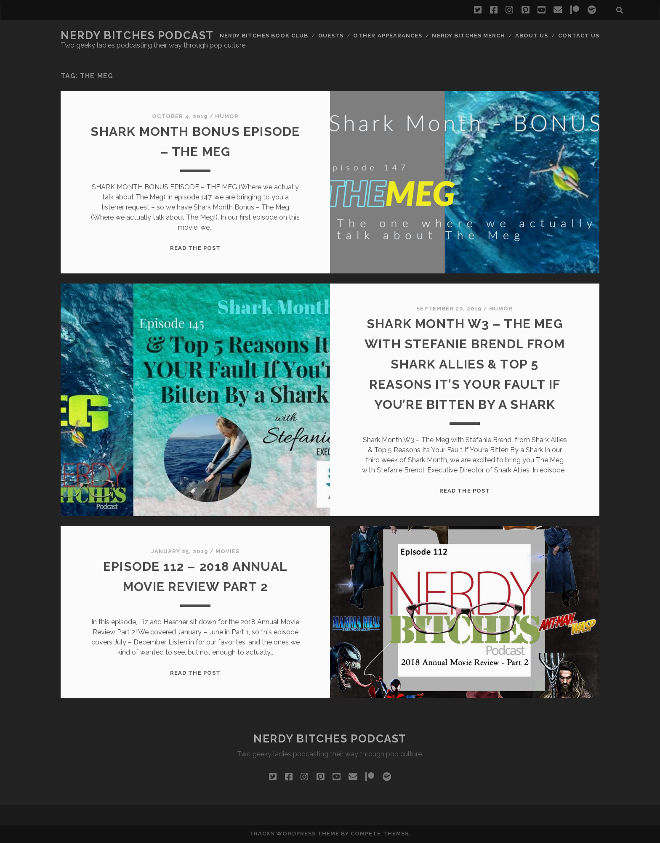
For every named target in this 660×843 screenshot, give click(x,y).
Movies (228, 551)
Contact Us (578, 35)
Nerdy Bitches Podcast (137, 35)
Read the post (195, 248)
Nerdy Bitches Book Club (264, 35)
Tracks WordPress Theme (294, 833)
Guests (330, 35)
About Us (531, 35)
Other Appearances (387, 35)
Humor (227, 116)
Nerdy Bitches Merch (468, 35)
